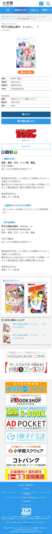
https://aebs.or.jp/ (26, 524)
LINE (15, 152)
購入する (26, 114)
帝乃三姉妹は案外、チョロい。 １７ (29, 335)
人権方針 (26, 489)
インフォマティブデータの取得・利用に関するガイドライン (26, 497)
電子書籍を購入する (26, 121)
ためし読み (26, 72)
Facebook (11, 152)
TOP (2, 16)
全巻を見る (26, 146)
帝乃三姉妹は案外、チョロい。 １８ (29, 324)
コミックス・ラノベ (20, 16)
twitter (7, 152)
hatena (3, 152)
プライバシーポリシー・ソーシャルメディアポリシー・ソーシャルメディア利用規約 (26, 493)
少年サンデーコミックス (9, 18)
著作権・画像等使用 (26, 485)
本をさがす (9, 16)
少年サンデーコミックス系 (36, 16)
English (26, 501)
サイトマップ (26, 505)
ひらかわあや (5, 30)
